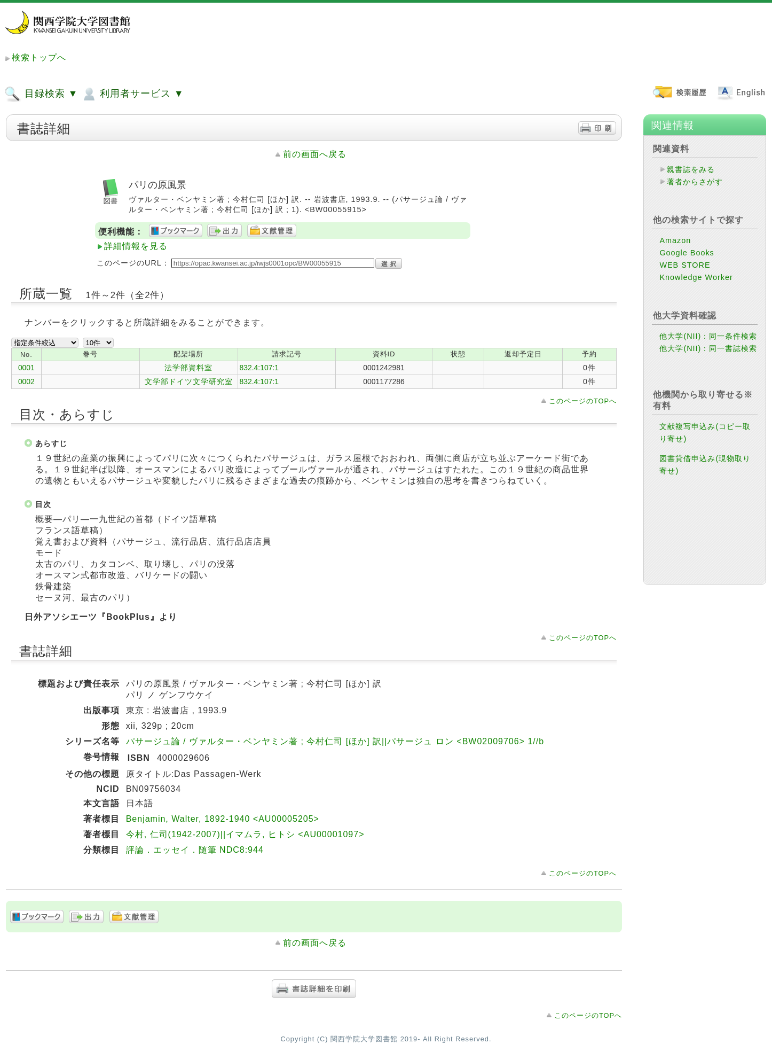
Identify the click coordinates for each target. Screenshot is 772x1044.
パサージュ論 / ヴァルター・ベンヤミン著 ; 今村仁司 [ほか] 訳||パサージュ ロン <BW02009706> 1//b (335, 741)
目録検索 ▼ (41, 94)
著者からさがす (695, 181)
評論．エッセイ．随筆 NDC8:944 (195, 849)
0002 (26, 381)
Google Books (686, 252)
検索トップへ (39, 57)
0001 (26, 367)
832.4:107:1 (259, 367)
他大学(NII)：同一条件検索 (708, 336)
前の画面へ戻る (314, 154)
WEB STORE (684, 265)
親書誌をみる (691, 169)
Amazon (675, 240)
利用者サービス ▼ (132, 94)
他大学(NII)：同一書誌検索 (708, 348)
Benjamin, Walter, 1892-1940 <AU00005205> (222, 818)
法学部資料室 (188, 367)
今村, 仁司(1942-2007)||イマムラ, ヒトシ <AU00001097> (245, 834)
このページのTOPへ (583, 401)
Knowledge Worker (695, 277)
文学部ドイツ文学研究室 (189, 381)
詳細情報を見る (136, 246)
